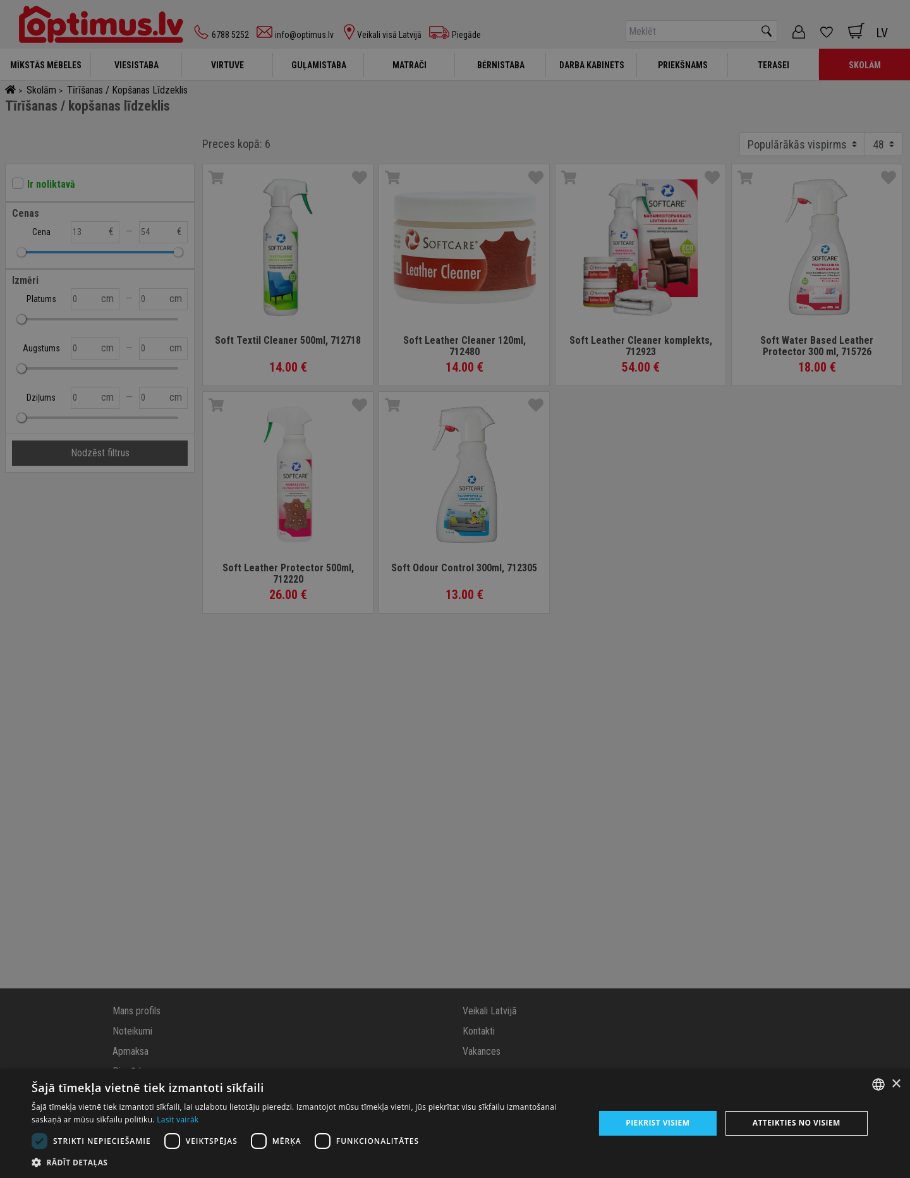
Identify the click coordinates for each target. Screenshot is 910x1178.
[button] (305, 1162)
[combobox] (878, 1084)
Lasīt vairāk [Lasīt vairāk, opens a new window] (177, 1119)
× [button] (896, 1084)
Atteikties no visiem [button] (796, 1122)
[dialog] (455, 1123)
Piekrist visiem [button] (657, 1122)
